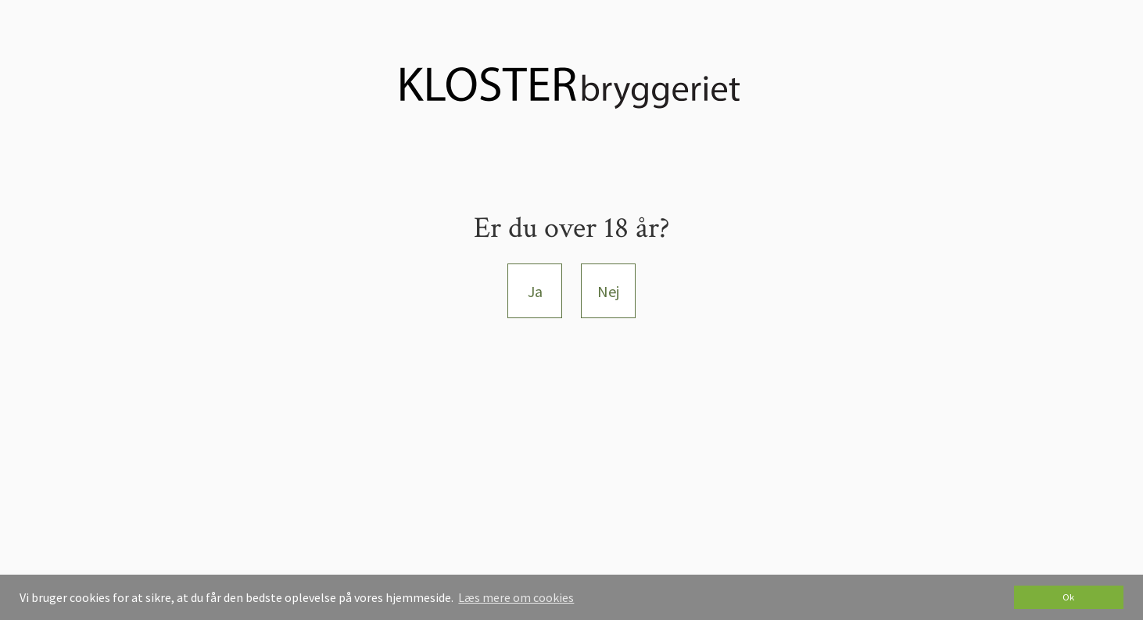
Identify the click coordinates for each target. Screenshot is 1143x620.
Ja (535, 291)
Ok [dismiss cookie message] (1068, 597)
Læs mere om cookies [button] (516, 597)
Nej (608, 291)
